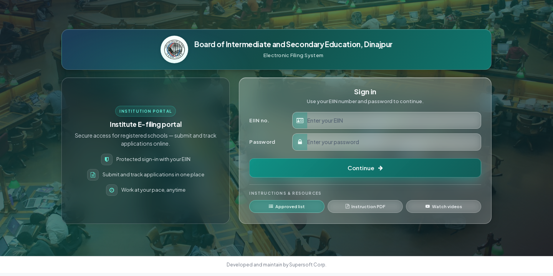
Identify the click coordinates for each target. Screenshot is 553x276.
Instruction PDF (365, 206)
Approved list (287, 206)
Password (262, 142)
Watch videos (444, 206)
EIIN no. (259, 120)
